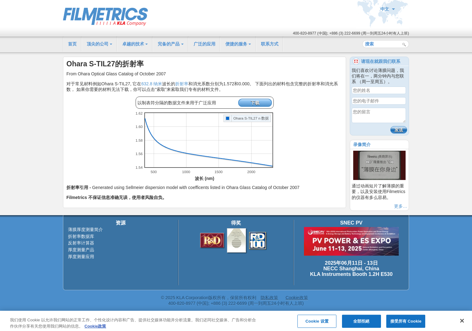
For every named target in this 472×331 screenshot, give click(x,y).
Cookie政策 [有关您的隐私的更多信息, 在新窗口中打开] (95, 328)
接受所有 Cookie (405, 323)
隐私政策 (269, 297)
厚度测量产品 (81, 249)
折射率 (181, 83)
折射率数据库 (81, 236)
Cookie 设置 (317, 323)
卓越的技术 (133, 43)
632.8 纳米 (151, 83)
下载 (255, 102)
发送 (398, 129)
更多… (400, 206)
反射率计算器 (81, 242)
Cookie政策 (297, 297)
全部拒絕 (361, 323)
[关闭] (462, 323)
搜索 (404, 45)
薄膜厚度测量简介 (85, 229)
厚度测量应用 (81, 256)
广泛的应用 (204, 43)
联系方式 (269, 43)
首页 (72, 43)
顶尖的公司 (97, 43)
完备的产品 (169, 43)
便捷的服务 (236, 43)
